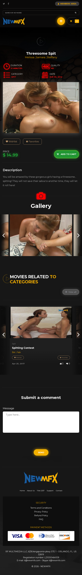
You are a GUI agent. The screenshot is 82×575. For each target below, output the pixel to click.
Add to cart (66, 154)
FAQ (41, 519)
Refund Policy (41, 515)
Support (50, 491)
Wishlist (11, 141)
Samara (41, 57)
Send (41, 452)
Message (8, 408)
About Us (31, 491)
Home (22, 491)
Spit (14, 344)
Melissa (30, 57)
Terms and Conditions (41, 508)
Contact (59, 491)
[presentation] (3, 235)
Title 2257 (40, 491)
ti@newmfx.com (32, 560)
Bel (14, 352)
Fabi (19, 352)
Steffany (52, 57)
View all (70, 292)
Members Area (67, 4)
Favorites (32, 141)
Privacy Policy (41, 511)
